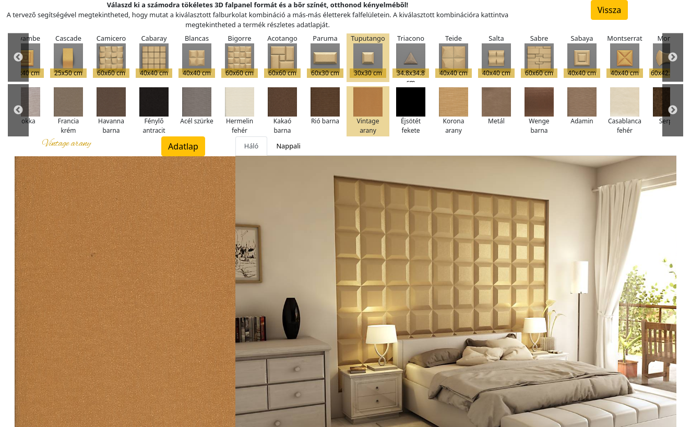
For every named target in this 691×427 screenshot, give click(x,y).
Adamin (582, 106)
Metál (496, 106)
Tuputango (368, 55)
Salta (496, 55)
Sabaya (582, 55)
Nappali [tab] (288, 146)
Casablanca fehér (624, 111)
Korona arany (453, 111)
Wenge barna (539, 111)
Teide (453, 55)
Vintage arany (368, 111)
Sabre (539, 55)
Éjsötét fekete (410, 111)
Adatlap (183, 146)
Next (672, 57)
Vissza (610, 10)
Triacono (410, 57)
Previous (18, 57)
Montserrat (624, 55)
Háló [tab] (251, 146)
